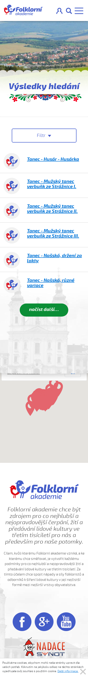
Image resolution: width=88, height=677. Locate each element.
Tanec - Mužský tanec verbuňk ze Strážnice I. (51, 183)
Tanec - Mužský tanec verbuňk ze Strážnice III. (53, 233)
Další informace (67, 671)
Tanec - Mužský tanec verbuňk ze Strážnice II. (52, 208)
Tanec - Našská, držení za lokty (54, 258)
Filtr (42, 135)
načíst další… (44, 309)
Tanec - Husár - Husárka (53, 159)
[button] (37, 404)
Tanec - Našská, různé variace (50, 282)
